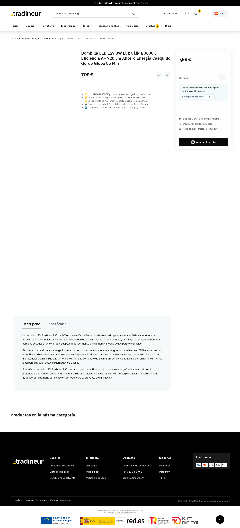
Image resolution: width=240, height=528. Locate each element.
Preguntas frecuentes (62, 465)
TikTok (162, 477)
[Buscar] (134, 13)
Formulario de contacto (136, 465)
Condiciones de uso (60, 500)
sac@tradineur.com (133, 477)
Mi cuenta (91, 465)
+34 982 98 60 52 (132, 471)
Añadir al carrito (203, 142)
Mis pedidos (92, 471)
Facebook (164, 465)
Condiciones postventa (62, 477)
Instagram (164, 471)
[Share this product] (167, 74)
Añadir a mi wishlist (159, 75)
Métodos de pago (60, 471)
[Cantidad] (222, 77)
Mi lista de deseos (96, 477)
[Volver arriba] (220, 519)
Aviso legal (41, 500)
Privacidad (16, 500)
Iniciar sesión (170, 13)
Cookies (29, 500)
